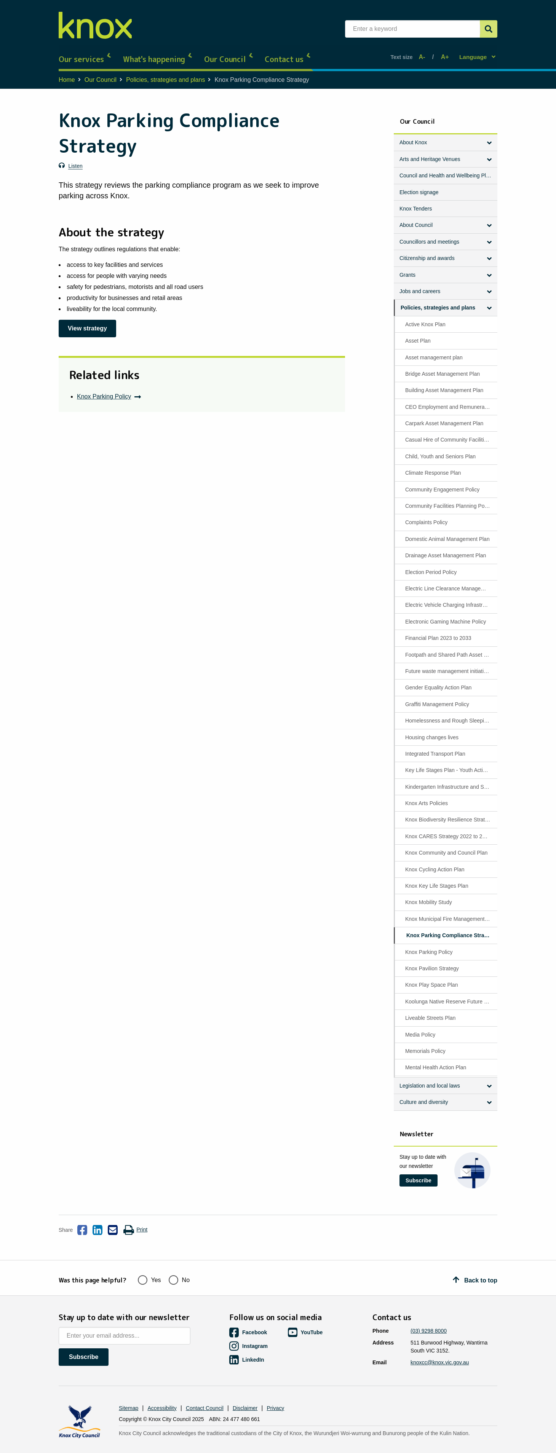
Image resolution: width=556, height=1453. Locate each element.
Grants (407, 269)
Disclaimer (245, 1396)
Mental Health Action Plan (435, 1061)
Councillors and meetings (429, 236)
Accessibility (162, 1396)
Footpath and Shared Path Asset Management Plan (450, 649)
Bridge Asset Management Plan (442, 368)
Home (67, 73)
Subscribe (418, 1174)
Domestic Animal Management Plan (447, 533)
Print (135, 1224)
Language (473, 53)
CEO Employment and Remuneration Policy (450, 401)
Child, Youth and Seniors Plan (440, 450)
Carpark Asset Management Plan (444, 417)
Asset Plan (418, 335)
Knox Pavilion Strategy (432, 962)
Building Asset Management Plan (444, 384)
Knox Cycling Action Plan (435, 863)
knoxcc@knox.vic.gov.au (440, 1350)
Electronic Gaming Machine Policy (445, 615)
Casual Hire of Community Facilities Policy (450, 434)
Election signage (419, 186)
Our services (85, 53)
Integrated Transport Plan (435, 748)
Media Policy (420, 1028)
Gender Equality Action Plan (438, 681)
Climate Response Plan (433, 467)
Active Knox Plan (425, 318)
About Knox (413, 136)
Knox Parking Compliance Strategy (450, 929)
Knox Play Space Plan (431, 979)
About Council (416, 219)
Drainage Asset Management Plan (445, 549)
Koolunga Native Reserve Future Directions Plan (450, 995)
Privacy (275, 1396)
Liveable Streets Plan (430, 1012)
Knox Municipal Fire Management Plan (450, 913)
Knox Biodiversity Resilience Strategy (449, 813)
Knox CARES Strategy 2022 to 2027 (448, 830)
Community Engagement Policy (442, 483)
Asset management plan (434, 351)
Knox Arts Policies (426, 797)
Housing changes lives (432, 731)
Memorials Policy (425, 1045)
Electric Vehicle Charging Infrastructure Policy (450, 599)
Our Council (228, 53)
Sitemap (128, 1396)
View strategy (87, 322)
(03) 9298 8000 (429, 1319)
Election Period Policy (431, 566)
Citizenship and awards (427, 252)
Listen (75, 160)
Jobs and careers (419, 285)
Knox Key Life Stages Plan (436, 880)
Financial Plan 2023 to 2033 (438, 632)
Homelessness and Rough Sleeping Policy (450, 714)
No (179, 1267)
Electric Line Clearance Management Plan (450, 582)
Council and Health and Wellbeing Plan (445, 169)
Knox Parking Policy (104, 390)
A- (424, 54)
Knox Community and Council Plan (446, 847)
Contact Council (205, 1396)
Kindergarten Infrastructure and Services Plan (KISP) (450, 781)
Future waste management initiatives (448, 665)
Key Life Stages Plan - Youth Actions (448, 764)
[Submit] (488, 29)
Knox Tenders (415, 202)
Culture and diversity (423, 1096)
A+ (444, 54)
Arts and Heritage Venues (429, 153)
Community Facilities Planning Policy (448, 500)
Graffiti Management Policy (437, 698)
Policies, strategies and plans (165, 73)
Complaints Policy (426, 516)
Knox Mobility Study (428, 896)
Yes (149, 1267)
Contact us (288, 53)
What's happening (158, 53)
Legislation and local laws (429, 1080)
